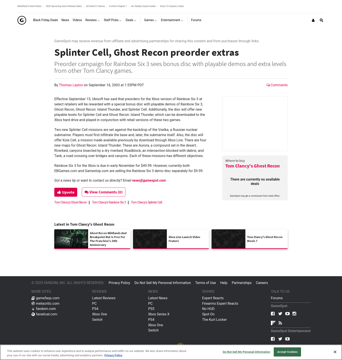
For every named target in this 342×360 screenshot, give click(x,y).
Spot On (208, 314)
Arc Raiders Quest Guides (143, 6)
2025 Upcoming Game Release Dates (64, 6)
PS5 (151, 309)
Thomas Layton (71, 85)
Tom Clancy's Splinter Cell (146, 202)
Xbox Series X (158, 314)
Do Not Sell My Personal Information (163, 283)
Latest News (158, 298)
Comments (277, 85)
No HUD (208, 309)
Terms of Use (205, 283)
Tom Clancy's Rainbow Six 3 (109, 202)
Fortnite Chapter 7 (118, 6)
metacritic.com (45, 303)
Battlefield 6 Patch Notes (29, 6)
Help (223, 283)
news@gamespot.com (149, 180)
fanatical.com (44, 314)
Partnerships (241, 283)
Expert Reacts (213, 298)
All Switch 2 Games (95, 6)
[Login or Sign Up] (313, 20)
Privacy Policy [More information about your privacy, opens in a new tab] (113, 355)
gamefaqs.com (45, 298)
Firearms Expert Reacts (220, 303)
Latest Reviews (103, 298)
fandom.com (43, 309)
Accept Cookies (287, 351)
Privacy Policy (119, 283)
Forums (277, 298)
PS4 (95, 309)
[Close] (335, 352)
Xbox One (99, 314)
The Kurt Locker (214, 320)
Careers (262, 283)
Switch (97, 320)
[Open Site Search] (321, 20)
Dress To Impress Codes (172, 6)
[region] (171, 352)
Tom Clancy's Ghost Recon (252, 166)
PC (94, 303)
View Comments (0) (104, 191)
